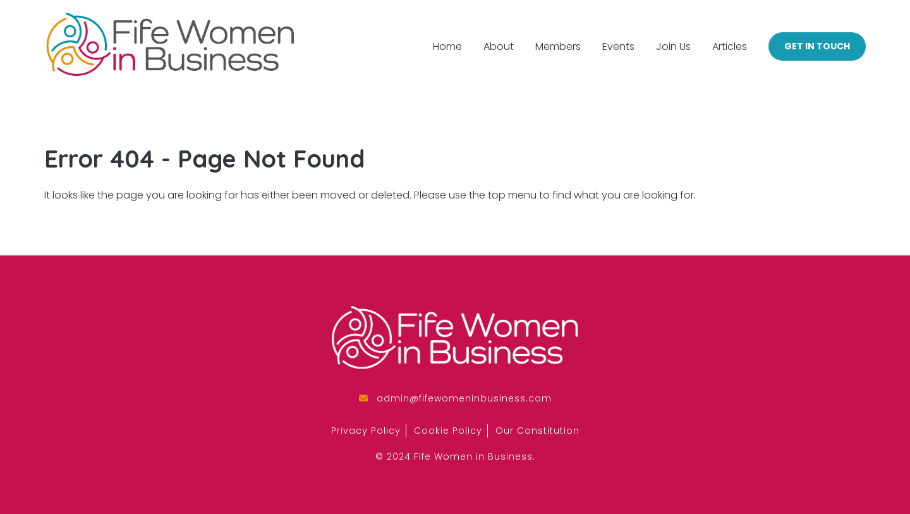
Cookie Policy (448, 430)
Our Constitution (537, 430)
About (498, 46)
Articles (729, 46)
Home (447, 46)
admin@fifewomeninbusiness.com (464, 398)
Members (558, 46)
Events (618, 46)
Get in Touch (817, 46)
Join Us (673, 46)
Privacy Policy (366, 430)
